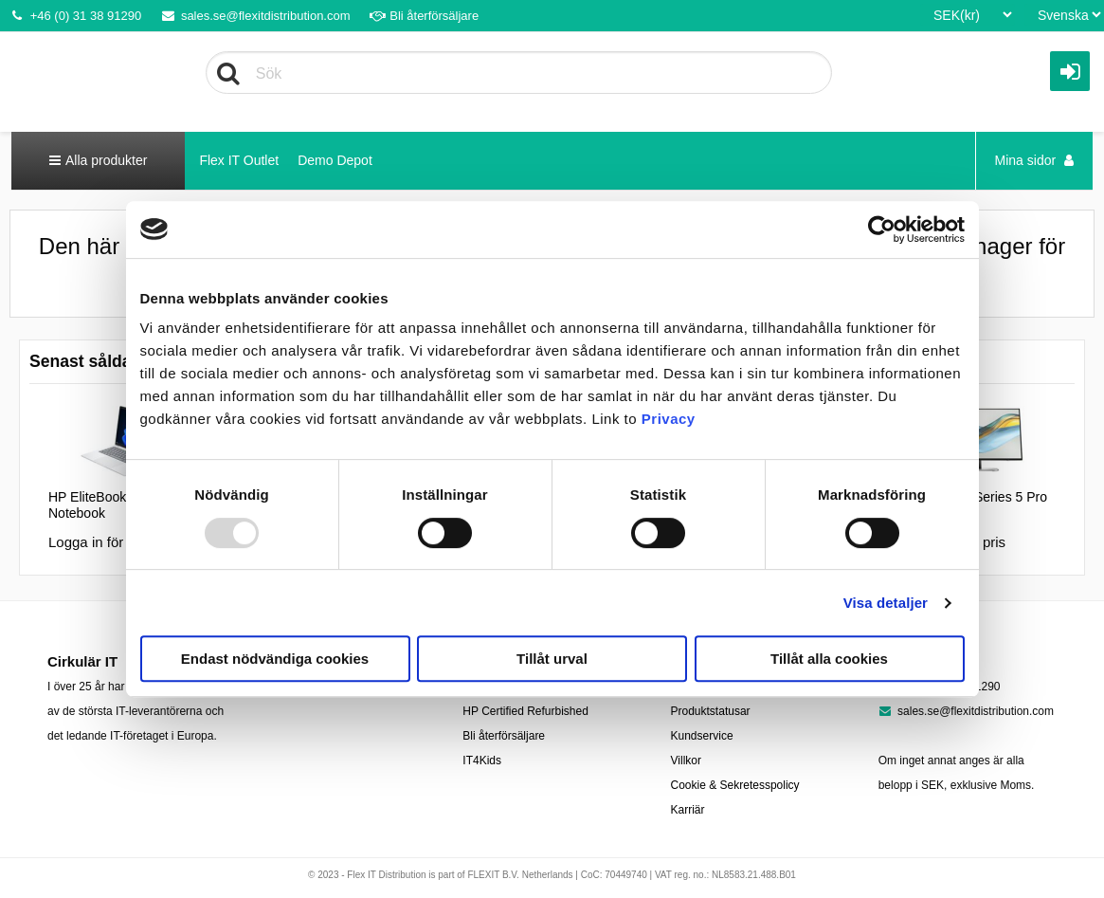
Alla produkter (98, 160)
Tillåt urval (552, 659)
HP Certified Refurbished (525, 711)
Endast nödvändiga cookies (275, 659)
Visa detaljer (885, 603)
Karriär (688, 809)
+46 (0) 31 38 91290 (75, 16)
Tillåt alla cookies (829, 659)
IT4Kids (481, 760)
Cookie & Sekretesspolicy (735, 785)
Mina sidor (1034, 160)
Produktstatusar (711, 711)
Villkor (686, 760)
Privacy (669, 419)
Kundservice (702, 735)
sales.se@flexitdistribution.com (255, 16)
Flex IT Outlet (239, 160)
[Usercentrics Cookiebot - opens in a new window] (882, 229)
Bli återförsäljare (425, 16)
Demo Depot (335, 160)
